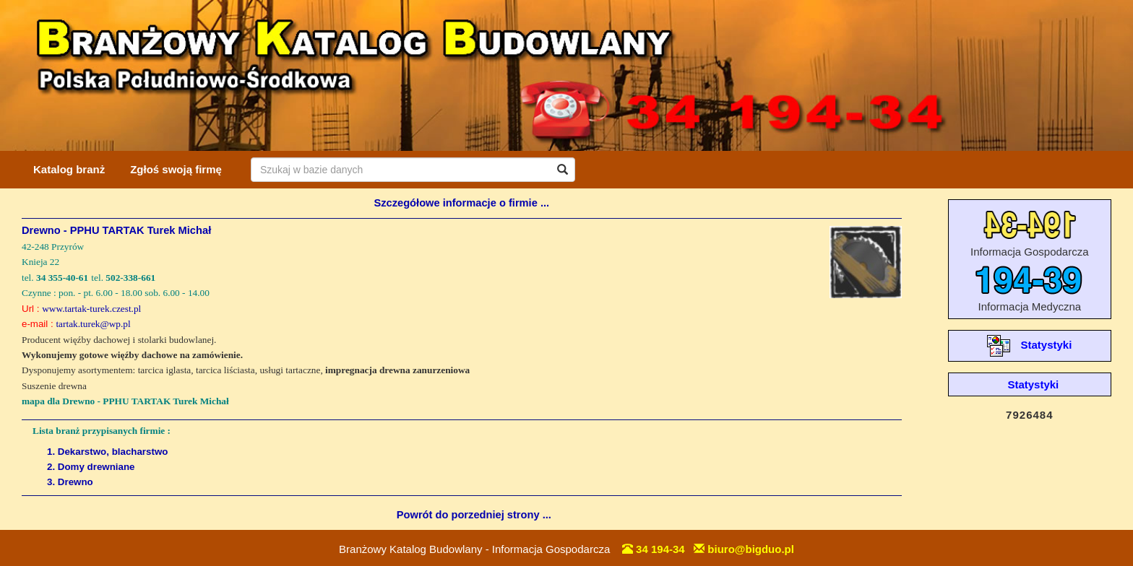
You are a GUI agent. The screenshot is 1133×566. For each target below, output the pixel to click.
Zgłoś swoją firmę (176, 169)
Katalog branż (69, 169)
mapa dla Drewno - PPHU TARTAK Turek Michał (125, 401)
